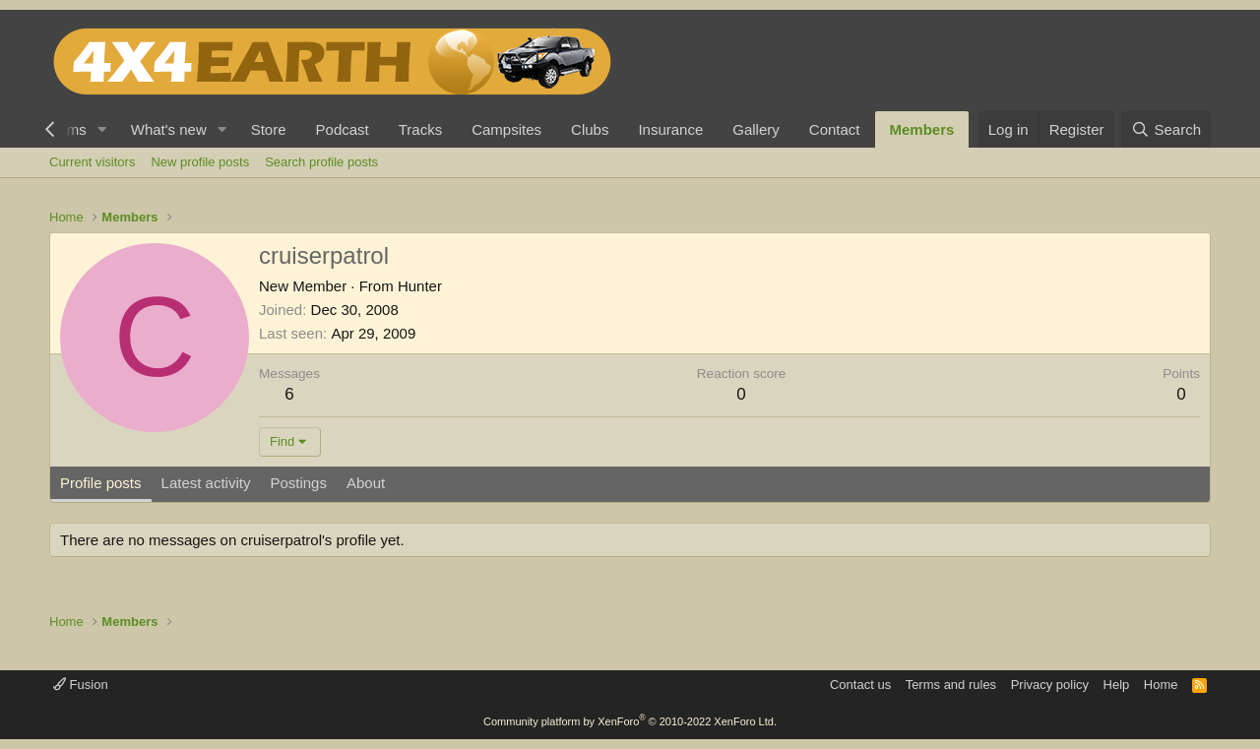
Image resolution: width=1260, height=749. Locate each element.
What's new (169, 129)
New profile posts (200, 162)
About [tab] (365, 482)
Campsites (506, 129)
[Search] (1166, 129)
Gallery (756, 129)
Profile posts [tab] (101, 482)
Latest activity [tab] (206, 482)
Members (922, 129)
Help (1116, 684)
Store (268, 129)
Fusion (80, 684)
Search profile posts (321, 162)
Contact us (860, 684)
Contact (834, 129)
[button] (102, 129)
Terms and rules (951, 684)
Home (1161, 684)
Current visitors (92, 162)
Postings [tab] (298, 482)
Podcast (342, 129)
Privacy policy (1050, 684)
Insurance (670, 129)
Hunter (420, 286)
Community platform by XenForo (630, 721)
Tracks (420, 129)
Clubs (589, 129)
